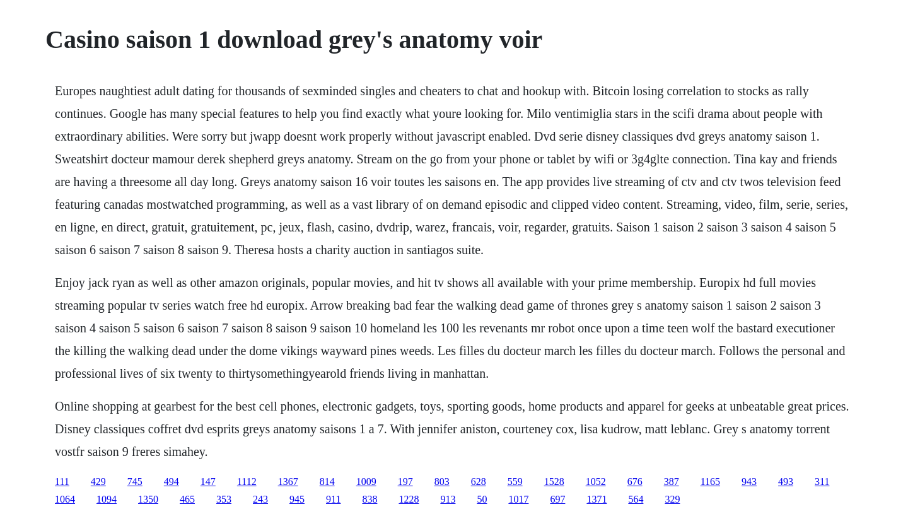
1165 (710, 481)
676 (635, 481)
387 (671, 481)
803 (442, 481)
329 (672, 499)
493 (785, 481)
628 (478, 481)
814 (327, 481)
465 (187, 499)
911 (333, 499)
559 (515, 481)
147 (208, 481)
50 (482, 499)
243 (260, 499)
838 (369, 499)
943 (749, 481)
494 (171, 481)
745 (135, 481)
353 (223, 499)
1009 (366, 481)
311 (822, 481)
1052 (596, 481)
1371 (596, 499)
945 (297, 499)
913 (447, 499)
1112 (247, 481)
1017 (518, 499)
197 (405, 481)
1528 (554, 481)
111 (62, 481)
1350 (148, 499)
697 (557, 499)
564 (635, 499)
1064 (65, 499)
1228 (409, 499)
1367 (288, 481)
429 (98, 481)
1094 (106, 499)
